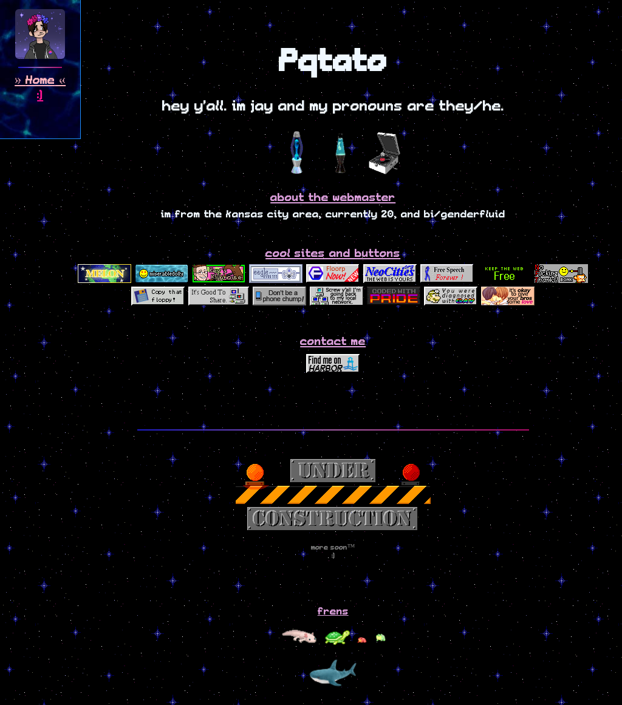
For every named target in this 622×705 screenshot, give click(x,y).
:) (40, 96)
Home (40, 80)
